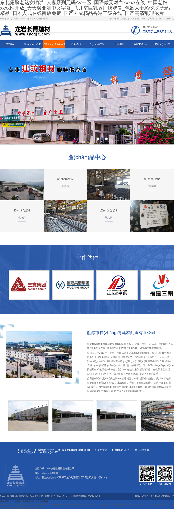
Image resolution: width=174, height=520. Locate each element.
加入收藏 (134, 18)
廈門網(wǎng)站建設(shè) (162, 496)
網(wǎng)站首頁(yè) (118, 18)
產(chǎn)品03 (108, 210)
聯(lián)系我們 (148, 18)
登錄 (161, 18)
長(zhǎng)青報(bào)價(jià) (54, 45)
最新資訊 (76, 44)
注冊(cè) (170, 18)
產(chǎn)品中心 (97, 44)
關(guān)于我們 (32, 44)
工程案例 (119, 44)
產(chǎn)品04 (152, 178)
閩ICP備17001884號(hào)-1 (87, 496)
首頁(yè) (10, 44)
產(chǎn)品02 (65, 178)
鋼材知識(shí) (141, 44)
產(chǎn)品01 (22, 210)
